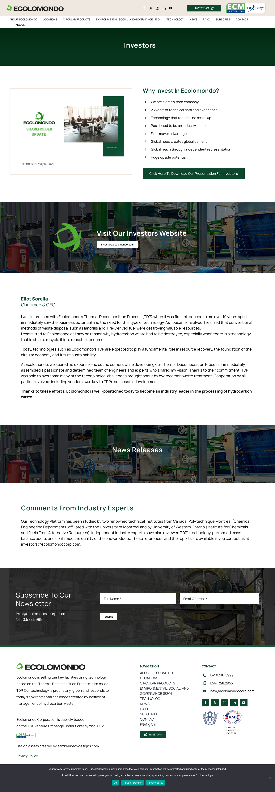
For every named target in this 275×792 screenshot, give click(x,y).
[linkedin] (164, 8)
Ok (115, 782)
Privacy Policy (27, 756)
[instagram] (157, 8)
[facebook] (144, 8)
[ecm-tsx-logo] (246, 4)
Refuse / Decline (132, 782)
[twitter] (150, 8)
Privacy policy (155, 782)
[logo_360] (35, 6)
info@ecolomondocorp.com (40, 613)
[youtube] (170, 8)
